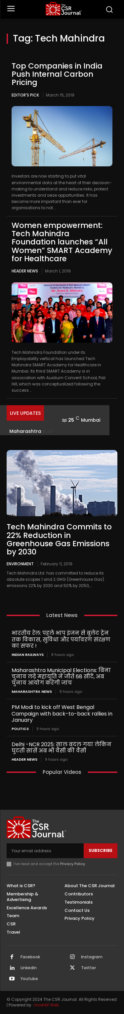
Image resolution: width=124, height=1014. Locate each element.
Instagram (92, 957)
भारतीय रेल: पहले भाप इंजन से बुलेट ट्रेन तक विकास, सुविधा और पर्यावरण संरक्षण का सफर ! (61, 639)
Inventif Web (46, 1005)
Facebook (30, 957)
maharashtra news (32, 691)
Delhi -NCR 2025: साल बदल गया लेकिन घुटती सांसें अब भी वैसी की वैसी (61, 747)
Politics (20, 728)
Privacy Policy (72, 863)
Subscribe (100, 850)
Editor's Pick (25, 95)
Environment (20, 563)
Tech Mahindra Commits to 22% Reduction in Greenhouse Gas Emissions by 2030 (59, 539)
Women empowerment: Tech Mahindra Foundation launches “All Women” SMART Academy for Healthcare (62, 242)
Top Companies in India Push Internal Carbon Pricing (57, 74)
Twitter (88, 968)
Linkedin (29, 968)
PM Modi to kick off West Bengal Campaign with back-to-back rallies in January (62, 713)
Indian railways (28, 654)
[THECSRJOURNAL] (63, 8)
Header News (25, 271)
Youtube (29, 978)
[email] (45, 850)
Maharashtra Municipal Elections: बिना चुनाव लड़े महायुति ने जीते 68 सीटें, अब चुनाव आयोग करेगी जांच (61, 676)
